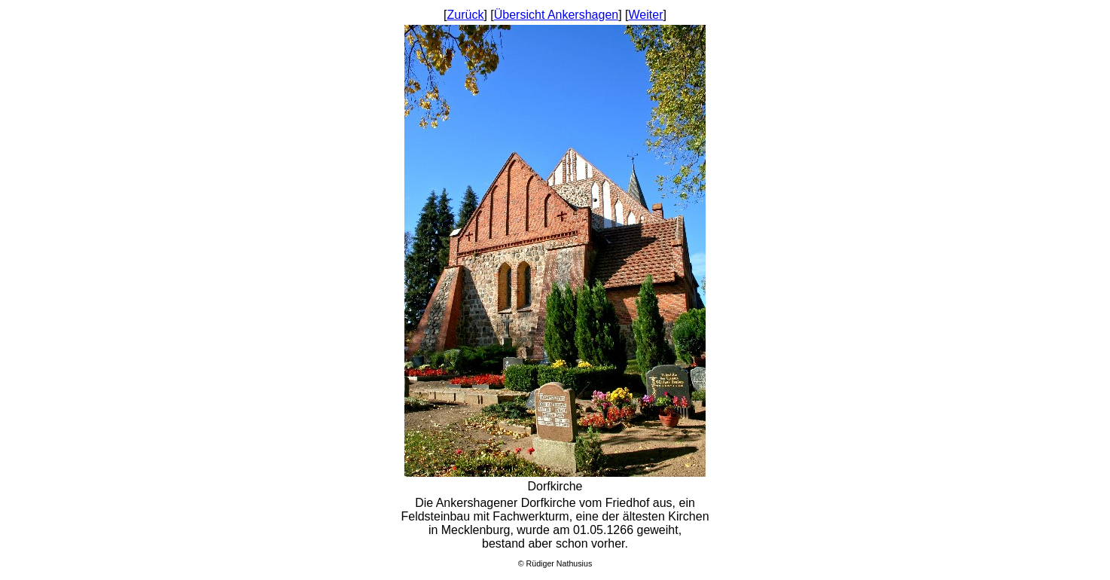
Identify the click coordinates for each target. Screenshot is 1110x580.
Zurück (465, 14)
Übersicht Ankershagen (556, 14)
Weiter (646, 14)
